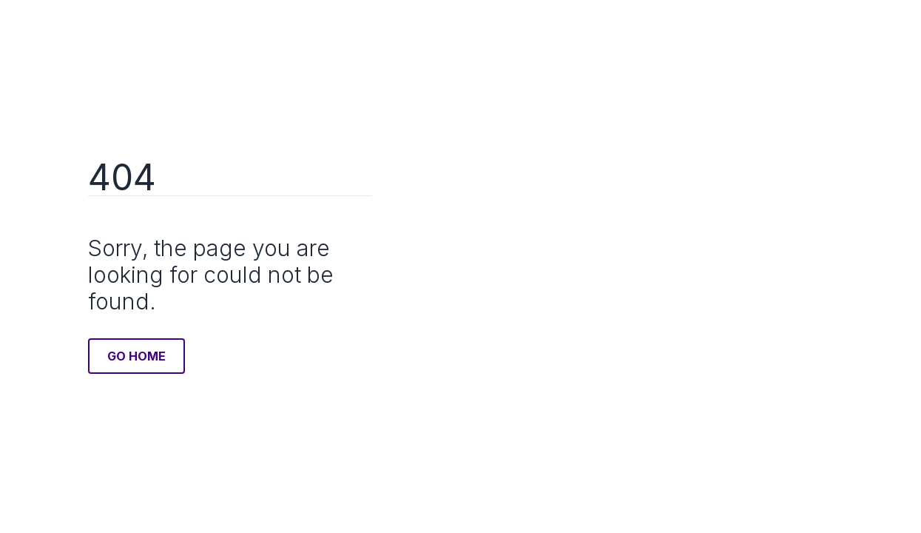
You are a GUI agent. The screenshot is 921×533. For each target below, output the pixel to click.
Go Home (136, 356)
